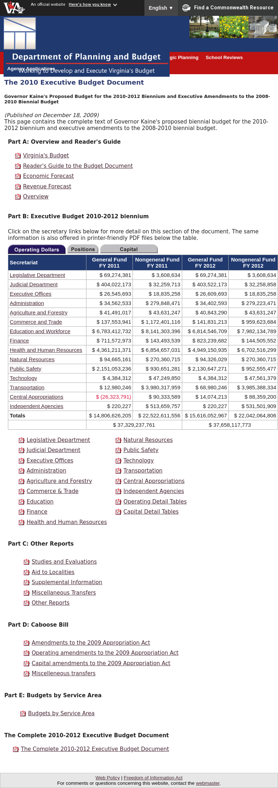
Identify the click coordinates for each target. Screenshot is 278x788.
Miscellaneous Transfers (64, 593)
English (161, 8)
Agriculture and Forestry (38, 312)
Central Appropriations (36, 397)
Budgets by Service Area (61, 713)
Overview (36, 196)
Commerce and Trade (36, 322)
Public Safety (25, 369)
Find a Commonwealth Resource (228, 8)
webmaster (207, 783)
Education (40, 501)
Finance (19, 340)
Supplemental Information (67, 582)
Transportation (27, 387)
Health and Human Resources (46, 350)
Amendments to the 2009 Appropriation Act (91, 643)
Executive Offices (30, 294)
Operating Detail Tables (155, 501)
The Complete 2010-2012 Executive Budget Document (95, 749)
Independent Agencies (36, 406)
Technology (23, 378)
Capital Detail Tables (151, 512)
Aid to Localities (53, 572)
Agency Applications (31, 68)
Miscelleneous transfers (63, 673)
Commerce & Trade (53, 491)
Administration (27, 303)
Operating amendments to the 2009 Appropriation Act (105, 653)
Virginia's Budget (46, 155)
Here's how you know (90, 4)
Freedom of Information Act (153, 777)
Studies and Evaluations (64, 562)
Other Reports (51, 603)
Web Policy (107, 777)
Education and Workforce (40, 331)
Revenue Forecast (47, 186)
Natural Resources (32, 359)
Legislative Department (37, 275)
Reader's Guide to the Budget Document (78, 166)
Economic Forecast (48, 176)
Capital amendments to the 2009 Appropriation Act (101, 663)
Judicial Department (34, 284)
